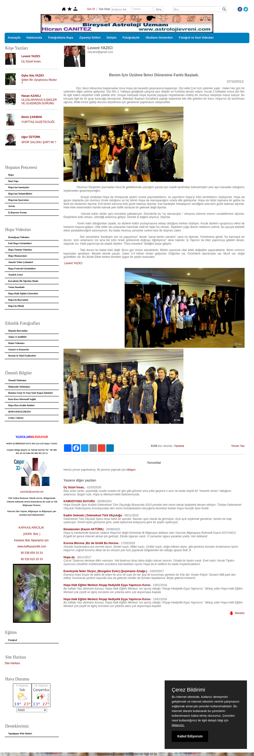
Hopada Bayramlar (18, 330)
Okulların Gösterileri (159, 37)
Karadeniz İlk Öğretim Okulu (23, 281)
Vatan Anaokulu (16, 287)
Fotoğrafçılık (131, 37)
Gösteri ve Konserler (18, 349)
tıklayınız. (178, 725)
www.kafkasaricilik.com (31, 546)
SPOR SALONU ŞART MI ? (38, 142)
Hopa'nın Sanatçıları (18, 187)
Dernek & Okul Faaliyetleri (22, 355)
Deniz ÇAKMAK (31, 117)
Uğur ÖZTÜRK (30, 137)
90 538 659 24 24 (32, 552)
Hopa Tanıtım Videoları (20, 249)
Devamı (237, 613)
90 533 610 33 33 (32, 559)
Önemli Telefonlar (17, 380)
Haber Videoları (16, 343)
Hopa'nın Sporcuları (18, 200)
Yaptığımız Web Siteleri (20, 733)
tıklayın (131, 469)
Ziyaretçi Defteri (90, 37)
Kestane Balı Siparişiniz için (32, 540)
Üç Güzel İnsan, (31, 61)
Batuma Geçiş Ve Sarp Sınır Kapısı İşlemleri (30, 393)
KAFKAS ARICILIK (32, 527)
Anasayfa (14, 37)
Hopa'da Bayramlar (18, 300)
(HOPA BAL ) (31, 534)
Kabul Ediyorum (189, 736)
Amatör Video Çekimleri (20, 262)
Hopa (11, 175)
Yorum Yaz (238, 446)
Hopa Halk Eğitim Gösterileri (23, 293)
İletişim (111, 37)
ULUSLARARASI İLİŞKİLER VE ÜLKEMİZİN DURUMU (39, 101)
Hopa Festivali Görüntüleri (22, 268)
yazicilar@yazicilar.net (32, 491)
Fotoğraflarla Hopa (60, 37)
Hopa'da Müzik (16, 306)
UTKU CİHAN (16, 418)
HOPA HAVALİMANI (19, 411)
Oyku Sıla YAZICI (32, 75)
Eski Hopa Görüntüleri (20, 243)
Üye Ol (91, 9)
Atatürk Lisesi (15, 274)
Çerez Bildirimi (188, 689)
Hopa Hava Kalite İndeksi (21, 405)
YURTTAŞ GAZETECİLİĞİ (38, 122)
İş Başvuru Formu (17, 212)
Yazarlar (179, 446)
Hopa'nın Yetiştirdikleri (20, 193)
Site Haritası (12, 663)
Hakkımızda (34, 37)
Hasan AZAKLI (31, 95)
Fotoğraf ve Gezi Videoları (196, 37)
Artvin (11, 206)
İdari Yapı (13, 181)
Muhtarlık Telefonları (19, 386)
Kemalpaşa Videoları (18, 237)
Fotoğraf (12, 640)
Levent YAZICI (30, 56)
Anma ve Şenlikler (17, 337)
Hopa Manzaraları (17, 256)
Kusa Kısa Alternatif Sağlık (22, 399)
